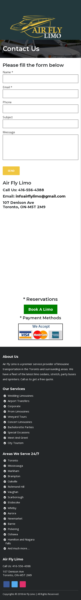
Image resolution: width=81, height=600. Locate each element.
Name (8, 72)
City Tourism (15, 443)
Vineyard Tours (17, 416)
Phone (7, 102)
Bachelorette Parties (21, 427)
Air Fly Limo (29, 594)
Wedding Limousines (20, 395)
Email (7, 87)
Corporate (14, 406)
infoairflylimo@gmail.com (40, 196)
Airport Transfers (18, 401)
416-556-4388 (31, 190)
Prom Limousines (18, 411)
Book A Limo (40, 309)
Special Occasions (19, 432)
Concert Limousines (20, 422)
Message (9, 132)
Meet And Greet (18, 437)
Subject (8, 117)
